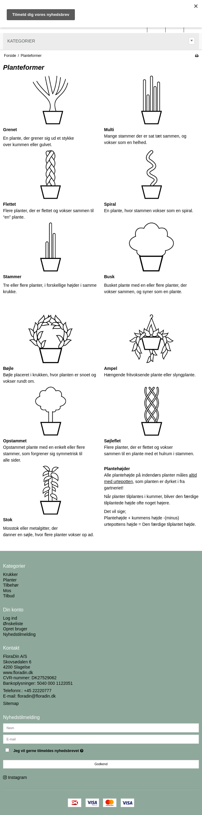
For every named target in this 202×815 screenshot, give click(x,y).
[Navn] (101, 727)
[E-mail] (101, 738)
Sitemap (11, 703)
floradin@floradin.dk (36, 696)
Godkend (101, 764)
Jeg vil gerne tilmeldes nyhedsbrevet (63, 749)
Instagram (17, 777)
